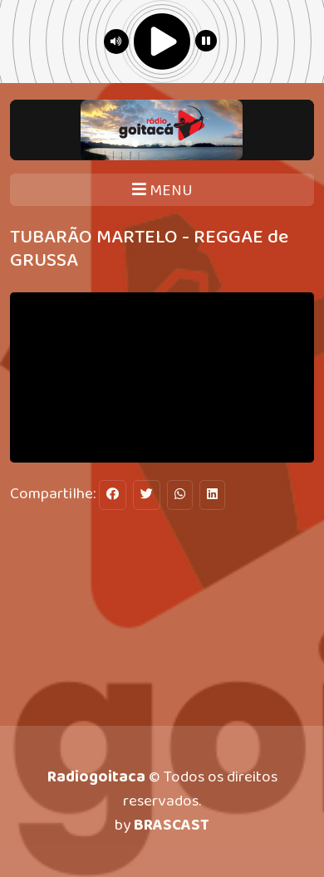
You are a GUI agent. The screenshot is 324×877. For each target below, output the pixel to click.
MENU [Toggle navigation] (162, 190)
